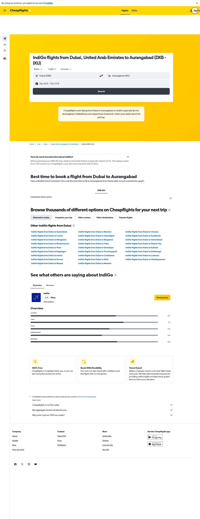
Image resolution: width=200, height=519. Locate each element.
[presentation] (174, 179)
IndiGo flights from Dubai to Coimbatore (100, 236)
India (49, 125)
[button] (197, 3)
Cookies (49, 3)
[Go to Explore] (4, 31)
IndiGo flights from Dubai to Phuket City (147, 224)
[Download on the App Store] (160, 424)
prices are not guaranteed (90, 377)
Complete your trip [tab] (67, 198)
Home (35, 125)
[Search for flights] (4, 19)
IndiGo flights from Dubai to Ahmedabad (147, 220)
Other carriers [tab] (88, 198)
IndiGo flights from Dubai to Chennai (145, 212)
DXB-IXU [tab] (105, 171)
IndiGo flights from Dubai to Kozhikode (146, 216)
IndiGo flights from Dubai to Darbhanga (147, 232)
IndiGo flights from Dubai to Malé (97, 240)
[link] (166, 278)
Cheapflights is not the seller (106, 385)
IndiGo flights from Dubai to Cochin (50, 216)
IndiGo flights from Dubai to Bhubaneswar (54, 224)
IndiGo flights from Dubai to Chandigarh (100, 216)
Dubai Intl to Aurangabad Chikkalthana (68, 125)
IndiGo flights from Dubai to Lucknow (146, 236)
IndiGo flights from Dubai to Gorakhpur (99, 228)
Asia (42, 125)
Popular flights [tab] (129, 198)
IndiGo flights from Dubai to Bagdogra (52, 232)
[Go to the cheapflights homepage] (20, 10)
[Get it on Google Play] (160, 417)
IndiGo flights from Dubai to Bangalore (99, 220)
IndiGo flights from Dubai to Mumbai (98, 212)
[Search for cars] (4, 25)
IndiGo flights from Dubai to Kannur (51, 240)
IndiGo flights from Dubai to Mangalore (52, 220)
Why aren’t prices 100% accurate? (106, 395)
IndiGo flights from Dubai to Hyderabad (53, 212)
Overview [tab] (40, 266)
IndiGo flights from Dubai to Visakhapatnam (149, 240)
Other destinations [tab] (108, 198)
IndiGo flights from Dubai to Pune (50, 228)
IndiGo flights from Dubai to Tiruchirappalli (101, 232)
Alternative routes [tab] (45, 198)
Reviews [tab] (54, 266)
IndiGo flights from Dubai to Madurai (98, 244)
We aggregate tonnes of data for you (106, 390)
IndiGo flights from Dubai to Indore (50, 236)
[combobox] (41, 49)
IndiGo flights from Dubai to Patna (97, 224)
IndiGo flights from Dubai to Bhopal (51, 244)
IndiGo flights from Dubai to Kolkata (145, 228)
